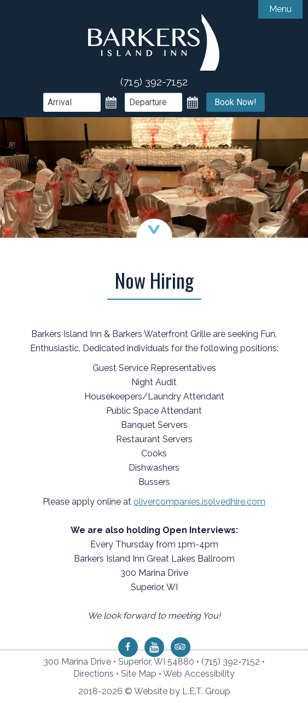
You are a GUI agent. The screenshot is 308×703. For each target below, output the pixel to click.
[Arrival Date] (72, 102)
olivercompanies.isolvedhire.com (199, 501)
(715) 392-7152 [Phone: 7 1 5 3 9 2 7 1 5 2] (230, 661)
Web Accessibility (199, 673)
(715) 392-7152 (154, 82)
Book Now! (235, 102)
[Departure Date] (153, 102)
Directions (93, 673)
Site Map (138, 673)
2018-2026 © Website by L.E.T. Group (154, 691)
